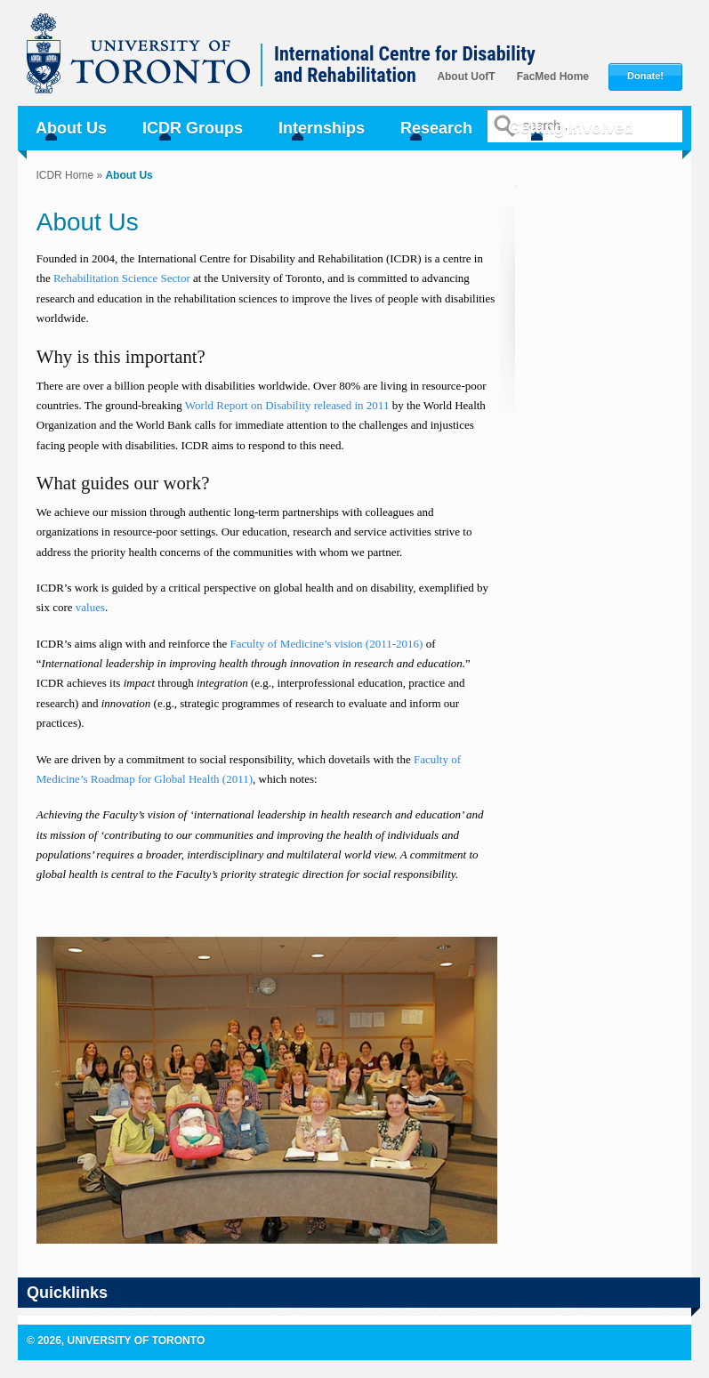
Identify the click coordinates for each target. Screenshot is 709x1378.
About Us (71, 128)
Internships (321, 128)
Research (436, 128)
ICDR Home (64, 175)
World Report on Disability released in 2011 (287, 405)
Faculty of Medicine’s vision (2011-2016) (326, 643)
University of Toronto (148, 62)
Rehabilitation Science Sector (123, 278)
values (90, 607)
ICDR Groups (192, 128)
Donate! (645, 76)
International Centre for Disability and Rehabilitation (405, 65)
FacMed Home (553, 76)
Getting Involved (570, 128)
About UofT (466, 76)
